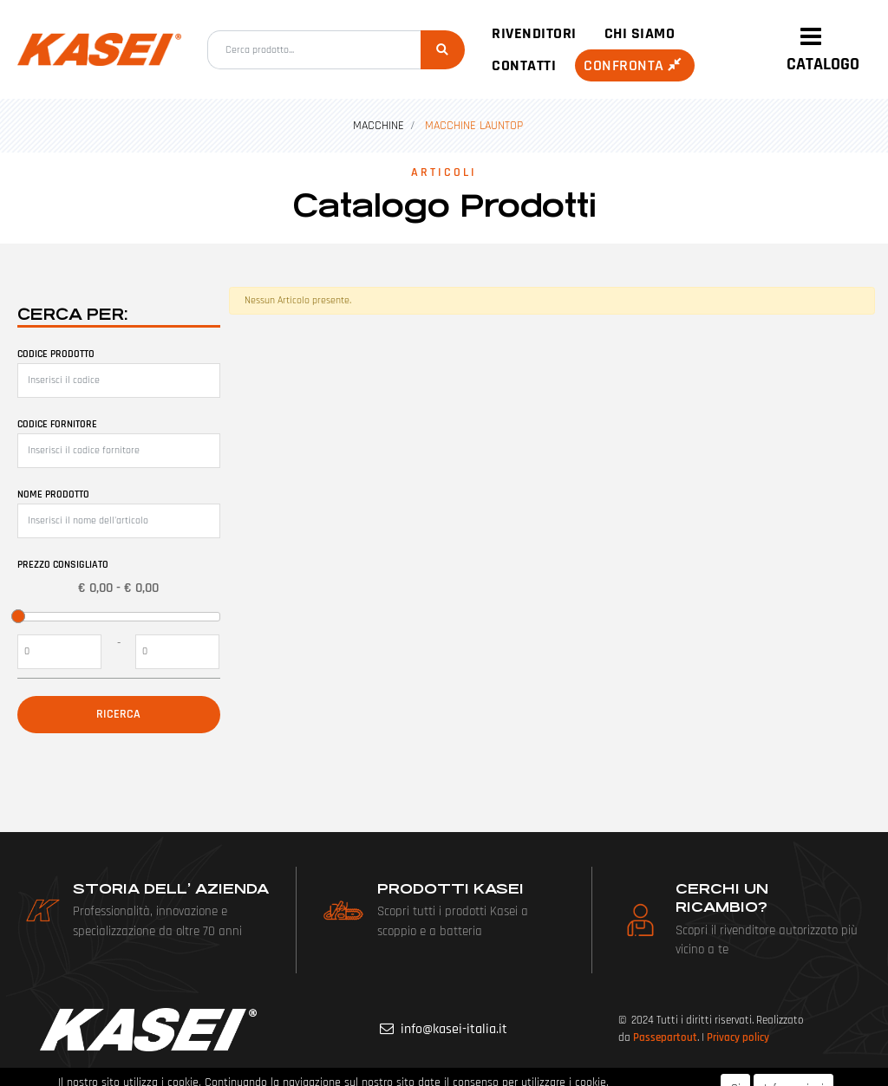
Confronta (635, 65)
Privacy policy (738, 1037)
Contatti (524, 65)
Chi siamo (640, 33)
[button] (443, 49)
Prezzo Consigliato (62, 564)
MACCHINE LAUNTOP (474, 125)
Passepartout (665, 1037)
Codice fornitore (57, 424)
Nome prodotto (53, 494)
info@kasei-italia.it (454, 1029)
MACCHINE (378, 125)
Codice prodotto (56, 354)
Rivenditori (534, 33)
